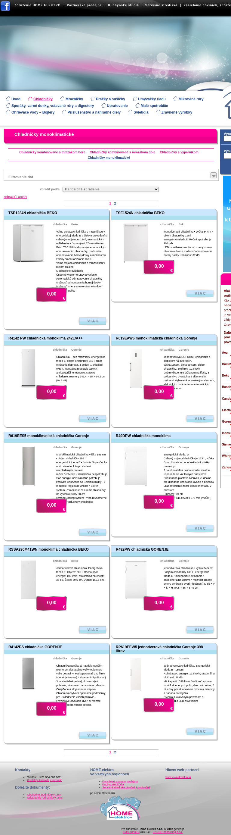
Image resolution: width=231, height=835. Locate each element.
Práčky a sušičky (110, 99)
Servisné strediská (161, 5)
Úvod (15, 99)
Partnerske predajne (84, 5)
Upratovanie (117, 106)
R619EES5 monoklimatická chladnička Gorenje (48, 436)
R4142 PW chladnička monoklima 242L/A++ (45, 338)
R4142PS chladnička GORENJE (35, 647)
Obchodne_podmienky (44, 794)
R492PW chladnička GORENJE (142, 549)
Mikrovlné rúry (191, 99)
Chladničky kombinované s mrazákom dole (122, 152)
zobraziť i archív (15, 197)
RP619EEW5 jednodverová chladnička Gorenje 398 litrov (159, 649)
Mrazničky (74, 99)
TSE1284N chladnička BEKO (32, 213)
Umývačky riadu (152, 99)
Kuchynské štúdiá (123, 5)
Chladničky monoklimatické (44, 134)
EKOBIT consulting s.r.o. (168, 831)
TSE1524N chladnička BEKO (140, 213)
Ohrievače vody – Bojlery (32, 112)
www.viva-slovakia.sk (178, 777)
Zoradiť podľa (50, 189)
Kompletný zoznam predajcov (120, 781)
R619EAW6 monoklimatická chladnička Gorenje (156, 338)
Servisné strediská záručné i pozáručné (126, 787)
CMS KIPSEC (131, 831)
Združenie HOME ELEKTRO (37, 5)
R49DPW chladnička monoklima (143, 436)
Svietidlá (141, 112)
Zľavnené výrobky (177, 112)
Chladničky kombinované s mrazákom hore (52, 152)
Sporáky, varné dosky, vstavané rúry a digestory (52, 106)
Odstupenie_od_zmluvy (45, 797)
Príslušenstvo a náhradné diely (94, 112)
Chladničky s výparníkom (179, 152)
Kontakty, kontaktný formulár (44, 780)
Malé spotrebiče (154, 106)
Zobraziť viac (93, 321)
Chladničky (43, 99)
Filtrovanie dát (20, 177)
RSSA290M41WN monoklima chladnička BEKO (48, 549)
